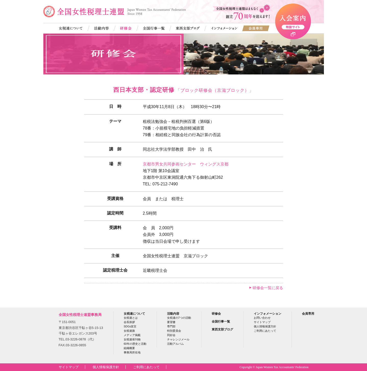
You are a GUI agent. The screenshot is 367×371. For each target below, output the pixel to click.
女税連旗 (129, 330)
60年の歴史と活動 (135, 343)
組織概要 (129, 348)
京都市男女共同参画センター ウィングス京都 (186, 164)
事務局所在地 (132, 352)
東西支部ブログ (222, 329)
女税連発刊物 (132, 339)
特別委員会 (174, 330)
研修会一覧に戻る (267, 288)
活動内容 (173, 313)
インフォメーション (267, 313)
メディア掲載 (132, 335)
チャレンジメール (178, 339)
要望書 (171, 322)
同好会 (171, 335)
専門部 (171, 326)
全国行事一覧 (221, 321)
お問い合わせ (262, 317)
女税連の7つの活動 (179, 317)
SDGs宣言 (130, 326)
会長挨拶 (129, 322)
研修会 (216, 313)
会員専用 (308, 313)
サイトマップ (262, 322)
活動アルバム (175, 343)
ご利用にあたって (265, 330)
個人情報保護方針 (265, 326)
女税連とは (131, 317)
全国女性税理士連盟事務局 (80, 315)
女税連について (134, 313)
